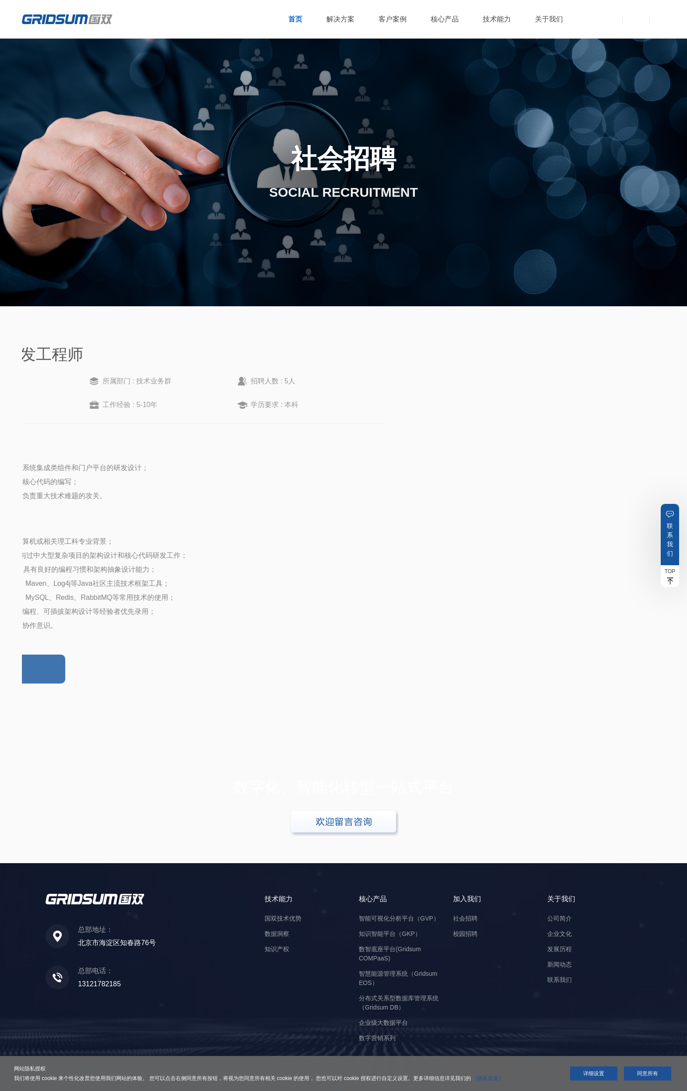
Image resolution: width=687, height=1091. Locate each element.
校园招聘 (465, 933)
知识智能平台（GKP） (390, 933)
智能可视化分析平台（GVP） (399, 918)
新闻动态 (559, 964)
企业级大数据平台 (383, 1022)
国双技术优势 (283, 918)
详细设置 (593, 1073)
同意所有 (647, 1073)
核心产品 (445, 19)
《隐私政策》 (488, 1078)
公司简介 (559, 918)
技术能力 (497, 19)
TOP (670, 571)
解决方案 (340, 19)
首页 (295, 19)
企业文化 (559, 933)
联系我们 (670, 539)
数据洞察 (277, 933)
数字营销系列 (377, 1037)
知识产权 (277, 949)
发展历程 (559, 949)
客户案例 (393, 19)
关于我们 (549, 19)
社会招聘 (465, 918)
